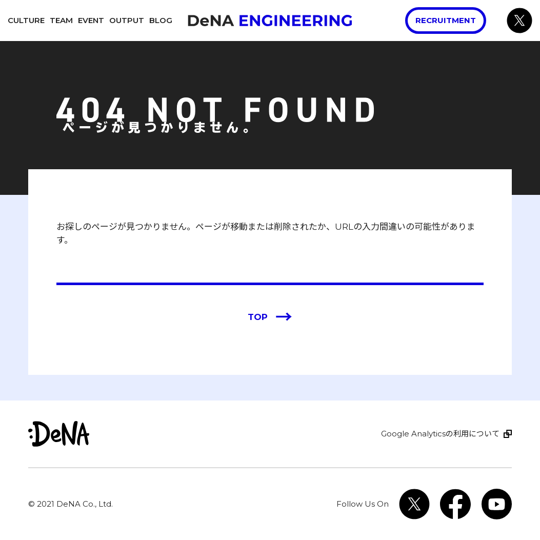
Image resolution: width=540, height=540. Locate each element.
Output (126, 20)
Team (61, 20)
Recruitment (445, 20)
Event (91, 20)
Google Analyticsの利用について (440, 433)
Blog (160, 20)
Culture (26, 20)
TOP (270, 317)
